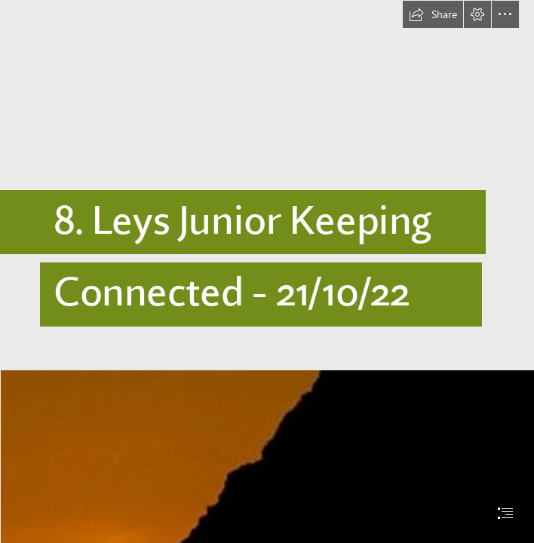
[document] (267, 271)
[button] (433, 14)
